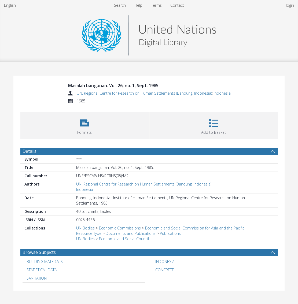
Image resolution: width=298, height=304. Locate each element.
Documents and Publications (131, 233)
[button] (84, 125)
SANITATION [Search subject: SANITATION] (37, 278)
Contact (177, 5)
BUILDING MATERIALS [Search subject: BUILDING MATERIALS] (45, 261)
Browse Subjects (39, 252)
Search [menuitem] (120, 5)
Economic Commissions (120, 228)
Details (29, 151)
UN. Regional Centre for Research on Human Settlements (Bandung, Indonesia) (144, 93)
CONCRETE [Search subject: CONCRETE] (164, 269)
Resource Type (88, 233)
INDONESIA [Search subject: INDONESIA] (164, 261)
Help (138, 5)
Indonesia (222, 93)
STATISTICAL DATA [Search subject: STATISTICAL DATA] (42, 269)
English (10, 5)
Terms (156, 5)
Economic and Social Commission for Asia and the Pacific (194, 228)
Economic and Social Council (124, 238)
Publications (170, 233)
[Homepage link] (149, 34)
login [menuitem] (290, 5)
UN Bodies (85, 228)
